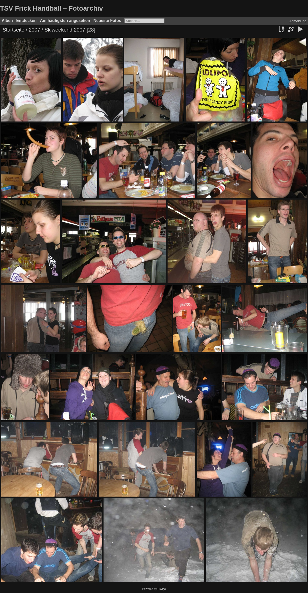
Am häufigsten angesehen (65, 20)
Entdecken (26, 20)
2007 (34, 30)
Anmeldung (297, 21)
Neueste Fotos (107, 20)
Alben (7, 20)
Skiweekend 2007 (64, 30)
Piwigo (162, 588)
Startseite (13, 30)
